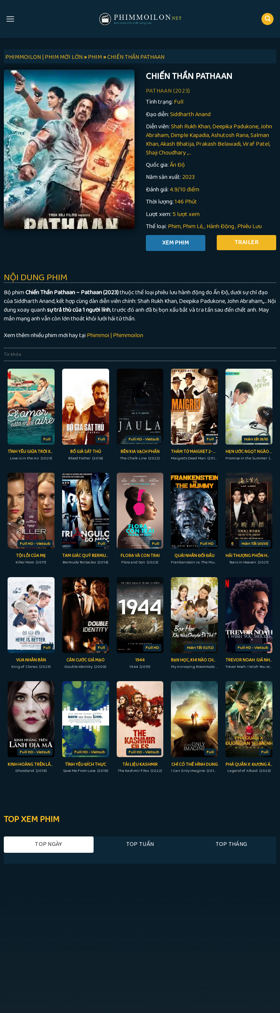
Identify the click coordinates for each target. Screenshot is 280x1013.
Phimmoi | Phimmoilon (115, 335)
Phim (174, 226)
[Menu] (10, 18)
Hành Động (220, 226)
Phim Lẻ (193, 226)
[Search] (267, 19)
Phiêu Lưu (249, 226)
